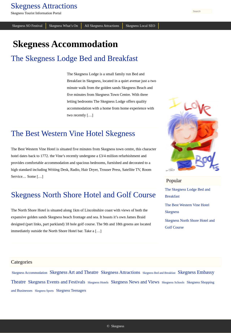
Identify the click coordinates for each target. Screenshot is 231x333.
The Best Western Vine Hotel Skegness (73, 133)
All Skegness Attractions (102, 26)
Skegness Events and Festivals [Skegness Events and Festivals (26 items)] (56, 281)
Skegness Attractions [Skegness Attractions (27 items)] (120, 272)
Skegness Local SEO (140, 26)
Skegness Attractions (44, 5)
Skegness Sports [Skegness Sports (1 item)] (44, 290)
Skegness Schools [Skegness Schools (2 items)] (173, 282)
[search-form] (202, 11)
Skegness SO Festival (27, 26)
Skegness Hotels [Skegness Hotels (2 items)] (98, 282)
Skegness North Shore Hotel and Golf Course (83, 194)
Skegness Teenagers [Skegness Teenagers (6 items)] (71, 290)
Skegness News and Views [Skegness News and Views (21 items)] (135, 281)
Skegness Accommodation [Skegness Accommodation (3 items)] (29, 273)
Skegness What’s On (63, 26)
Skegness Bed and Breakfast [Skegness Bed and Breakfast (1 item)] (159, 272)
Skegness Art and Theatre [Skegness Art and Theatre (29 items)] (74, 272)
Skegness (117, 326)
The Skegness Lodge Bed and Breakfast (74, 58)
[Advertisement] (38, 89)
